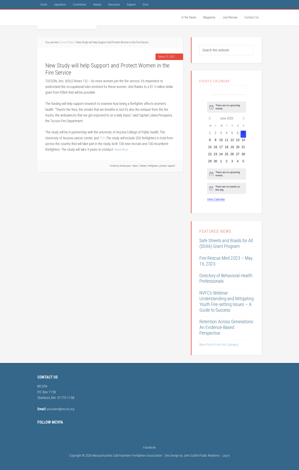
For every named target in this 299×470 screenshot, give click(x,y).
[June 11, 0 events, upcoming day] (226, 141)
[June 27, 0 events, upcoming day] (237, 155)
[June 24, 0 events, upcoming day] (221, 155)
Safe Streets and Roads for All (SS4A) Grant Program (226, 243)
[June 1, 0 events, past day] (210, 134)
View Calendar (216, 199)
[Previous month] (209, 118)
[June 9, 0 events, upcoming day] (215, 141)
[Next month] (243, 118)
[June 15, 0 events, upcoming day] (210, 148)
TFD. (103, 138)
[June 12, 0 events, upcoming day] (232, 141)
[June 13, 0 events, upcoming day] (237, 141)
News (135, 165)
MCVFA (66, 19)
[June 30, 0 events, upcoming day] (215, 162)
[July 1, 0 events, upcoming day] (221, 162)
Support (171, 165)
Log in (226, 455)
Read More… (123, 149)
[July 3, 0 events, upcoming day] (232, 162)
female (143, 165)
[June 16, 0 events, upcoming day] (215, 148)
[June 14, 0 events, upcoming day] (243, 141)
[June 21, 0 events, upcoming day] (243, 148)
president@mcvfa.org (61, 409)
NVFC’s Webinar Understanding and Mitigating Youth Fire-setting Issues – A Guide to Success (226, 301)
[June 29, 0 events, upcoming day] (210, 162)
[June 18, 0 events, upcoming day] (226, 148)
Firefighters (152, 165)
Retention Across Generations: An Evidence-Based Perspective (226, 327)
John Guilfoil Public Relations (201, 455)
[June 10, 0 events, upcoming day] (221, 141)
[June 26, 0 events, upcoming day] (232, 155)
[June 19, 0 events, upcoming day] (232, 148)
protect (162, 165)
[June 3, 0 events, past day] (221, 134)
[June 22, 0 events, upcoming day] (210, 155)
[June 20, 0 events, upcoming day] (237, 148)
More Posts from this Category (218, 344)
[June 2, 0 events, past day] (215, 134)
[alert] (226, 107)
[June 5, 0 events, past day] (232, 134)
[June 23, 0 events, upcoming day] (215, 155)
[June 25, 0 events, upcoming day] (226, 155)
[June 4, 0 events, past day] (226, 134)
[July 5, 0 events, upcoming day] (243, 162)
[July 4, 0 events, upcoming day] (237, 162)
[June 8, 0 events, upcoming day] (210, 141)
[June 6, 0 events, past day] (237, 134)
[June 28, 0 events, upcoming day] (243, 155)
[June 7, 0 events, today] (243, 134)
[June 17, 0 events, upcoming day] (221, 148)
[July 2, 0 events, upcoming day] (226, 162)
